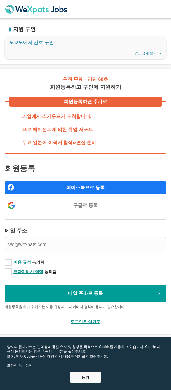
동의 (85, 377)
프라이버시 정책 (28, 271)
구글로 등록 (85, 205)
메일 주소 (16, 231)
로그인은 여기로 (85, 321)
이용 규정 (22, 262)
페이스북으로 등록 (85, 187)
